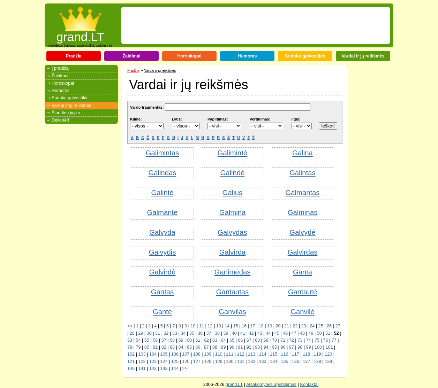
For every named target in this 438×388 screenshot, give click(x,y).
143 (163, 368)
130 (229, 361)
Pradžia (73, 56)
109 (207, 354)
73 (299, 340)
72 (291, 340)
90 (231, 347)
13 (218, 326)
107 (185, 354)
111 (229, 354)
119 (317, 354)
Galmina (232, 212)
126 (185, 361)
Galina (302, 153)
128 (207, 361)
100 (318, 347)
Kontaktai (309, 384)
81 (155, 347)
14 (227, 326)
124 (163, 361)
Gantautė (302, 292)
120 (328, 354)
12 (209, 326)
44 (268, 333)
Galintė (162, 192)
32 (166, 333)
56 (155, 340)
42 (251, 333)
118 (306, 354)
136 (295, 361)
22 (295, 326)
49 (310, 333)
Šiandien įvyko (66, 112)
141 (141, 368)
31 (157, 333)
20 (278, 326)
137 (306, 361)
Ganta (302, 272)
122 (141, 361)
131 (240, 361)
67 (249, 340)
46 (285, 333)
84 (180, 347)
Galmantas (303, 192)
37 (208, 333)
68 (257, 340)
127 (197, 361)
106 (175, 354)
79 (138, 347)
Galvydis (162, 252)
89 (223, 347)
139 (328, 361)
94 (266, 347)
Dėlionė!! (60, 120)
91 (240, 347)
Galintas (302, 173)
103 (141, 354)
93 (257, 347)
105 (163, 354)
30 (149, 333)
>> (184, 368)
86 (197, 347)
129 (218, 361)
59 (180, 340)
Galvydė (302, 232)
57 (163, 340)
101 (329, 347)
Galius (232, 192)
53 (129, 340)
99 (308, 347)
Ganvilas (232, 312)
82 (163, 347)
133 (262, 361)
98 (299, 347)
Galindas (162, 173)
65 (231, 340)
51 (327, 333)
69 (266, 340)
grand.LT (80, 34)
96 (282, 347)
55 (146, 340)
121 (131, 361)
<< (130, 326)
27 (337, 326)
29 (140, 333)
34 (183, 333)
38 (217, 333)
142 (153, 368)
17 (252, 326)
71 (282, 340)
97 (291, 347)
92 (249, 347)
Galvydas (232, 232)
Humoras (247, 56)
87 (206, 347)
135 (284, 361)
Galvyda (162, 232)
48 (302, 333)
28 (132, 333)
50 (319, 333)
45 (276, 333)
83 (172, 347)
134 (273, 361)
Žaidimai (131, 56)
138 (317, 361)
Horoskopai (189, 56)
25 (320, 326)
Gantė (162, 312)
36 (200, 333)
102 (131, 354)
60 (189, 340)
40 (234, 333)
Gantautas (232, 292)
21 (286, 326)
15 (235, 326)
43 (259, 333)
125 (175, 361)
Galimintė (233, 153)
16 (244, 326)
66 (240, 340)
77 (334, 340)
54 (138, 340)
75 (317, 340)
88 (214, 347)
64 (223, 340)
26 (329, 326)
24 (312, 326)
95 (274, 347)
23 (303, 326)
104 (153, 354)
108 (197, 354)
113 (251, 354)
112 (240, 354)
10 (193, 326)
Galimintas (162, 153)
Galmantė (162, 212)
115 (273, 354)
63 (214, 340)
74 (308, 340)
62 (206, 340)
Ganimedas (232, 272)
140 (131, 368)
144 (175, 368)
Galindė (232, 173)
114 (262, 354)
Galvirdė (162, 272)
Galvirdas (303, 252)
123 (153, 361)
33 (174, 333)
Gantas (162, 292)
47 (294, 333)
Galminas (303, 212)
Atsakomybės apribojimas (271, 384)
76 (325, 340)
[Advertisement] (251, 25)
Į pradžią (60, 68)
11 (201, 326)
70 (274, 340)
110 (218, 354)
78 (129, 347)
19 (269, 326)
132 (251, 361)
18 (261, 326)
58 (172, 340)
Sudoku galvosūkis (305, 56)
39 (225, 333)
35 (191, 333)
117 (295, 354)
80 (146, 347)
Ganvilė (302, 312)
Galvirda (232, 252)
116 (284, 354)
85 (189, 347)
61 (197, 340)
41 (242, 333)
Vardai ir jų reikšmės (362, 56)
